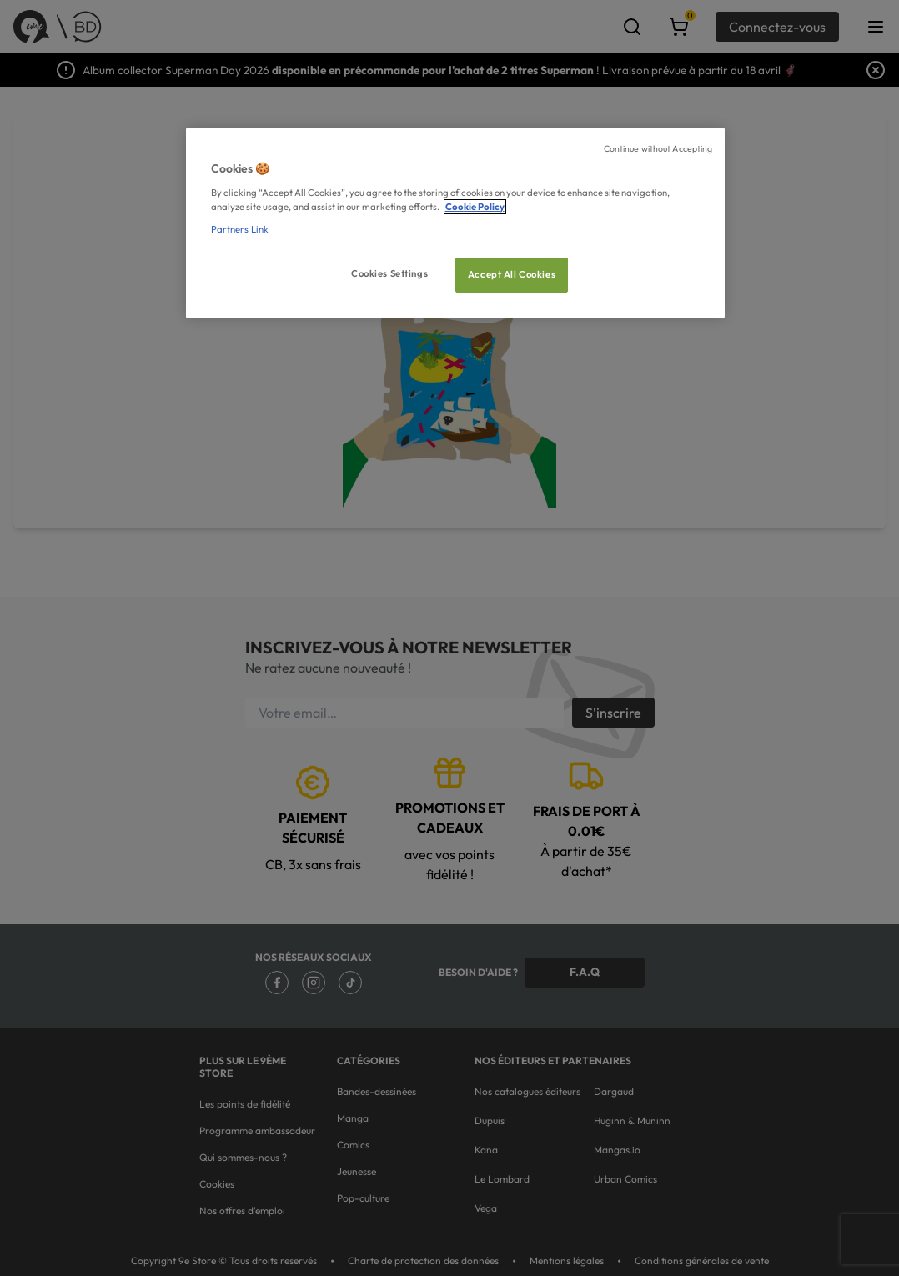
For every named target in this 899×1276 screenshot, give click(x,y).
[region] (456, 223)
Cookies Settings (389, 273)
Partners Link (240, 229)
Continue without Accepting (658, 148)
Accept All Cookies (511, 274)
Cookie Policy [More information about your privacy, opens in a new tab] (475, 207)
